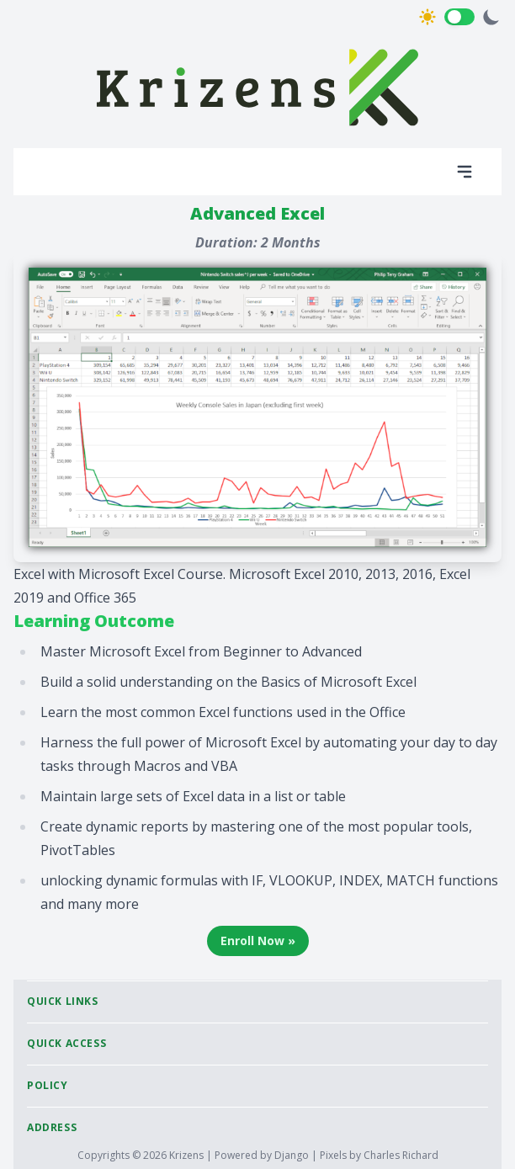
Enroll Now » (257, 940)
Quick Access (66, 1043)
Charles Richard (401, 1155)
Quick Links (62, 1001)
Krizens (187, 1155)
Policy (47, 1085)
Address (52, 1127)
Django (292, 1155)
